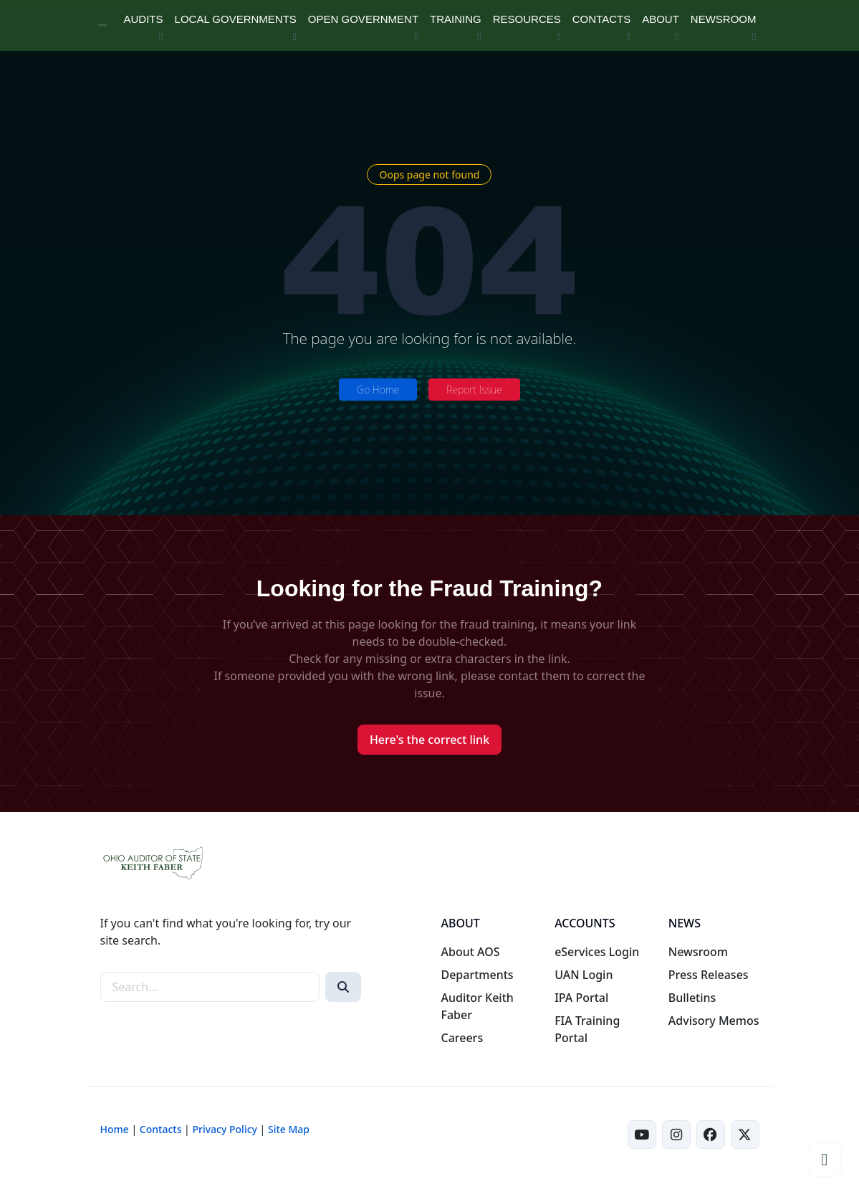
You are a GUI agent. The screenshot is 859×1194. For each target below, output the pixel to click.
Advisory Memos (713, 1020)
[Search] (343, 987)
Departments (477, 975)
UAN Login (584, 975)
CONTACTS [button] (601, 19)
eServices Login (597, 952)
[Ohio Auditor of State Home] (102, 25)
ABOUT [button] (660, 19)
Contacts (161, 1129)
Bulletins (692, 998)
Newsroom (698, 952)
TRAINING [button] (455, 19)
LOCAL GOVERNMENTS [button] (236, 19)
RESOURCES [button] (527, 19)
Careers (462, 1038)
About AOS (470, 952)
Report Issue (474, 389)
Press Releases (708, 975)
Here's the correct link (429, 740)
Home (114, 1129)
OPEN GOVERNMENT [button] (363, 19)
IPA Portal (581, 998)
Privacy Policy (224, 1129)
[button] (824, 1159)
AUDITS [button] (143, 19)
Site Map (288, 1129)
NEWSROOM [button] (724, 19)
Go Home (378, 389)
